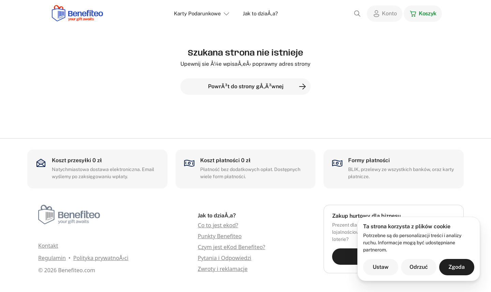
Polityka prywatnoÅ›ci (101, 258)
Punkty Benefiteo (220, 236)
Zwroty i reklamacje (223, 269)
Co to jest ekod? (218, 225)
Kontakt (48, 245)
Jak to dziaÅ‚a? (260, 13)
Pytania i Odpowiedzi (224, 258)
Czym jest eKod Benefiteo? (231, 247)
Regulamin (52, 258)
